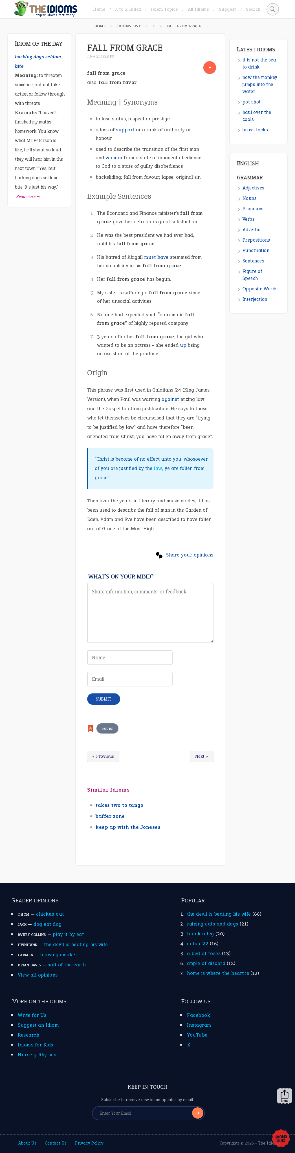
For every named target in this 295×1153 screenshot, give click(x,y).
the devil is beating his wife (76, 944)
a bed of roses (204, 953)
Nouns (250, 198)
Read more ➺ (28, 196)
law (158, 468)
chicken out (50, 914)
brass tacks (255, 130)
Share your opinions (189, 554)
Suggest (227, 9)
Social (107, 728)
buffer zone (110, 816)
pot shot (252, 102)
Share (284, 1096)
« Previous (103, 756)
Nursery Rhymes (37, 1054)
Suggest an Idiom (38, 1025)
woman (113, 157)
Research (28, 1034)
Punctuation (256, 250)
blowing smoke (57, 954)
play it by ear (68, 934)
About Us (27, 1143)
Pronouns (253, 209)
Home (99, 9)
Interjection (255, 299)
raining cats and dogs (212, 923)
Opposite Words (260, 289)
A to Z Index (128, 9)
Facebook (198, 1015)
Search (253, 9)
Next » (201, 756)
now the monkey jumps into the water (260, 84)
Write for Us (32, 1015)
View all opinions (38, 974)
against (170, 399)
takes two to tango (119, 805)
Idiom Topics (164, 9)
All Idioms (198, 9)
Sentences (254, 261)
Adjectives (254, 188)
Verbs (249, 219)
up (183, 345)
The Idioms (269, 1143)
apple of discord (206, 963)
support (125, 129)
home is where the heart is (218, 973)
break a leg (200, 933)
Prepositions (256, 240)
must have (156, 257)
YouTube (197, 1034)
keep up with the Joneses (128, 827)
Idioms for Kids (35, 1044)
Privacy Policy (89, 1143)
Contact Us (56, 1143)
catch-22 (197, 943)
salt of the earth (67, 964)
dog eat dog (47, 924)
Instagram (199, 1025)
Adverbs (252, 229)
